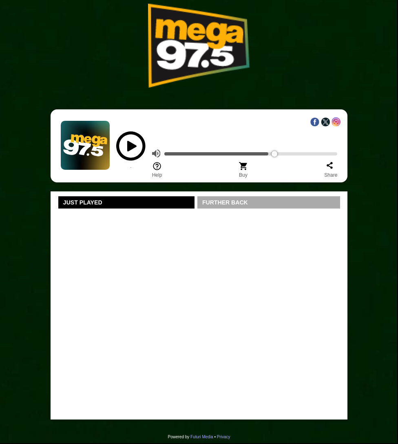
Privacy (223, 437)
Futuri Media (201, 437)
